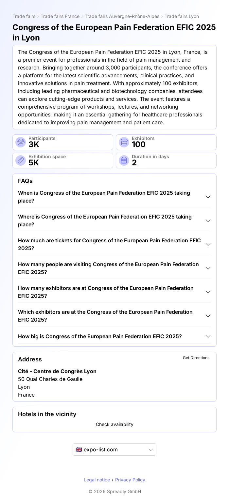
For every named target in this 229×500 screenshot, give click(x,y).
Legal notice (97, 479)
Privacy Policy (130, 479)
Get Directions (196, 357)
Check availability (114, 424)
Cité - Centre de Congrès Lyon (57, 371)
